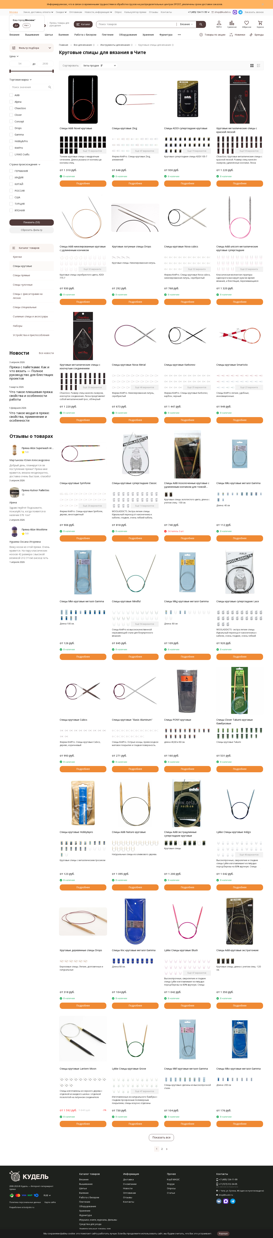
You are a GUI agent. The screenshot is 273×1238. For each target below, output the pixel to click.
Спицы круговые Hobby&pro (76, 832)
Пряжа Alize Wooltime (34, 529)
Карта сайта (50, 1202)
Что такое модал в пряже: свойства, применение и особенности (29, 416)
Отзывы (153, 12)
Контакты (166, 12)
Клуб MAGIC (173, 1179)
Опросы (171, 1188)
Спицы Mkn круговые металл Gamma (82, 601)
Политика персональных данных (25, 1202)
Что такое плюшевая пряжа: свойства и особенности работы (31, 395)
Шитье (49, 34)
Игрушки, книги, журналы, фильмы (98, 1219)
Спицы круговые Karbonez (179, 364)
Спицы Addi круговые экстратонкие (237, 950)
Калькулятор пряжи (135, 12)
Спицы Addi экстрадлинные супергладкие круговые (180, 833)
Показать (29, 222)
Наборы (17, 325)
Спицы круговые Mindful (126, 601)
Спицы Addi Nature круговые (129, 832)
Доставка (128, 1179)
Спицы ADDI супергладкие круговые (185, 128)
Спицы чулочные (23, 284)
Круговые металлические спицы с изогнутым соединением (80, 366)
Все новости (46, 353)
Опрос (118, 12)
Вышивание (32, 34)
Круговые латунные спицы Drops (131, 246)
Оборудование (128, 34)
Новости (127, 1188)
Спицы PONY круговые (177, 719)
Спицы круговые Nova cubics (181, 246)
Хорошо (223, 1233)
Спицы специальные (25, 307)
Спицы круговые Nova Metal (129, 364)
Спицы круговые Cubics (73, 719)
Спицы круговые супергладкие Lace (237, 601)
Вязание (14, 34)
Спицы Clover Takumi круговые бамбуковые (234, 721)
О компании (129, 1184)
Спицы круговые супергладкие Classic (134, 483)
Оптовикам (75, 12)
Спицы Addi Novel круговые (76, 128)
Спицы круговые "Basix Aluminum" (132, 719)
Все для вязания (83, 44)
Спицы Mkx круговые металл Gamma (238, 1068)
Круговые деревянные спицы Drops (81, 950)
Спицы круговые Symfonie (75, 483)
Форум (170, 1184)
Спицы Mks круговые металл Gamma (238, 483)
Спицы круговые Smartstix (232, 364)
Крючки (17, 256)
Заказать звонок (254, 12)
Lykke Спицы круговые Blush (181, 950)
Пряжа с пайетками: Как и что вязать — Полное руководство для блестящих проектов (31, 372)
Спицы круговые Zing (124, 128)
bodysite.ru (29, 1207)
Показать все (161, 1137)
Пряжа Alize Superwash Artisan (39, 448)
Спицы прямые (21, 275)
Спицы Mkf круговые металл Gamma (186, 1068)
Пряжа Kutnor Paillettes (35, 490)
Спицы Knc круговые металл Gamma (133, 950)
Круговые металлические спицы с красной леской (236, 130)
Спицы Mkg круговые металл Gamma (186, 601)
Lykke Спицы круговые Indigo (233, 832)
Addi (17, 95)
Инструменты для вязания (115, 44)
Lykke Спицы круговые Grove (129, 1068)
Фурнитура (165, 34)
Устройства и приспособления (31, 335)
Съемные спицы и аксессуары (30, 316)
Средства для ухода (90, 1224)
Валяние (63, 34)
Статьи (171, 1192)
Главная (63, 44)
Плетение (108, 34)
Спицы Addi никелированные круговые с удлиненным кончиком (83, 248)
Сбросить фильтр (31, 230)
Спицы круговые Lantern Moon (78, 1068)
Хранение (148, 34)
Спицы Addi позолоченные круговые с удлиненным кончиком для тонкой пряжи (186, 485)
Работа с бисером (85, 34)
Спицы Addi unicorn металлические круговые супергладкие (237, 248)
